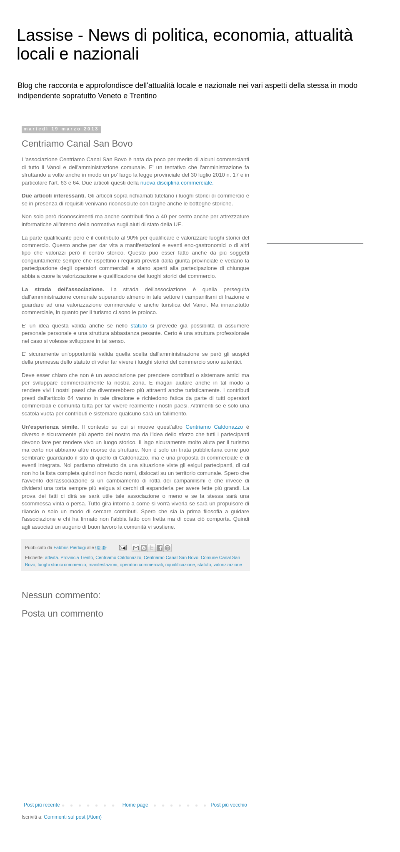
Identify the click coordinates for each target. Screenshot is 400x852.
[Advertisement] (319, 178)
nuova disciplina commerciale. (176, 183)
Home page (135, 805)
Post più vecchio (229, 805)
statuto (138, 325)
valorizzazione (227, 564)
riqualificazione (180, 564)
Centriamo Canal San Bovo (171, 557)
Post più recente (42, 805)
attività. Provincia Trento (69, 557)
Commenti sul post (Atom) (73, 817)
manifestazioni (102, 564)
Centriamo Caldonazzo (214, 427)
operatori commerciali (141, 564)
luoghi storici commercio (62, 564)
